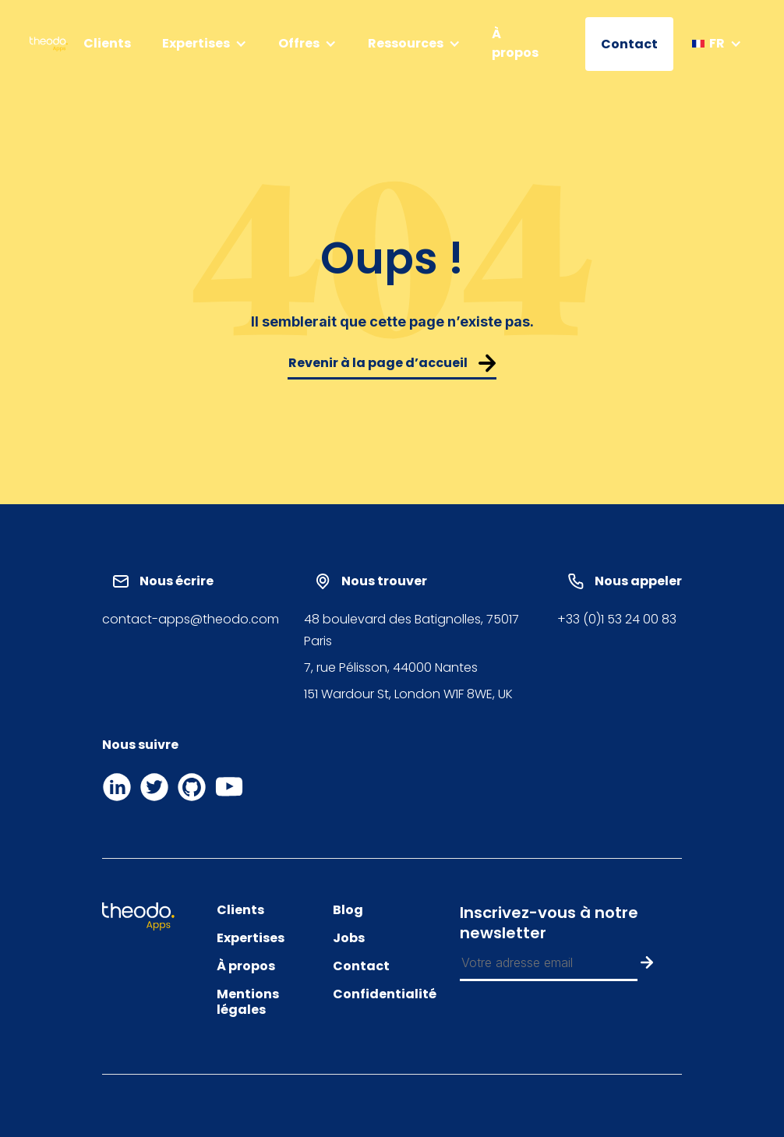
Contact (629, 44)
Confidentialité (384, 994)
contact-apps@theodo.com (190, 619)
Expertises (250, 938)
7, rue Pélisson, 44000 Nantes (391, 667)
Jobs (349, 938)
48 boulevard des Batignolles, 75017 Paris (411, 630)
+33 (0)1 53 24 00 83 (616, 619)
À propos (515, 43)
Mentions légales (248, 1002)
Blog (348, 910)
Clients (107, 43)
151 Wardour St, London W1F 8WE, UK (408, 694)
